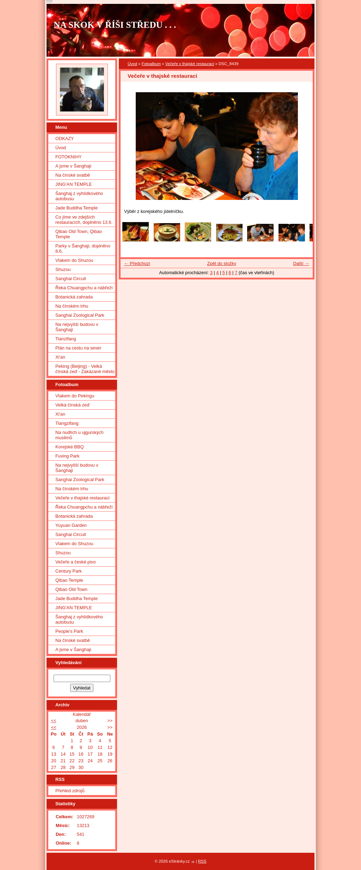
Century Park (68, 571)
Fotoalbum (151, 64)
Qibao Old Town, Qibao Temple (78, 234)
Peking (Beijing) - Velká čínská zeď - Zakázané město (85, 369)
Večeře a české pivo (75, 562)
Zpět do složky (221, 263)
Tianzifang (65, 338)
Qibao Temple (69, 580)
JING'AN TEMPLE (73, 184)
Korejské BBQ (69, 446)
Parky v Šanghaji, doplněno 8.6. (82, 248)
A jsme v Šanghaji (73, 166)
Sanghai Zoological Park (79, 315)
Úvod (132, 64)
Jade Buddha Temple (76, 207)
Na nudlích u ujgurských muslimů (79, 435)
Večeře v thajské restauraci (189, 64)
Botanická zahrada (74, 297)
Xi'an (60, 357)
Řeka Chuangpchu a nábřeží (84, 287)
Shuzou (63, 269)
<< (53, 720)
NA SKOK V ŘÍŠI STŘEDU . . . (115, 25)
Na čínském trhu (71, 306)
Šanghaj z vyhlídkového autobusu (79, 196)
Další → (301, 263)
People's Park (69, 631)
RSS (202, 861)
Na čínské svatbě (72, 175)
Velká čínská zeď (72, 405)
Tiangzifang (67, 423)
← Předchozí (137, 263)
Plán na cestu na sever (78, 348)
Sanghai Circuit (70, 278)
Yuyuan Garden (71, 525)
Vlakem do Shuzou (74, 260)
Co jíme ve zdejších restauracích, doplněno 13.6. (83, 219)
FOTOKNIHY (68, 156)
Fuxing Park (67, 456)
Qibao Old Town (71, 589)
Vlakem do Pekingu (74, 395)
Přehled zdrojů (70, 790)
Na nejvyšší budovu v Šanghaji (76, 327)
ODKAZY (64, 138)
